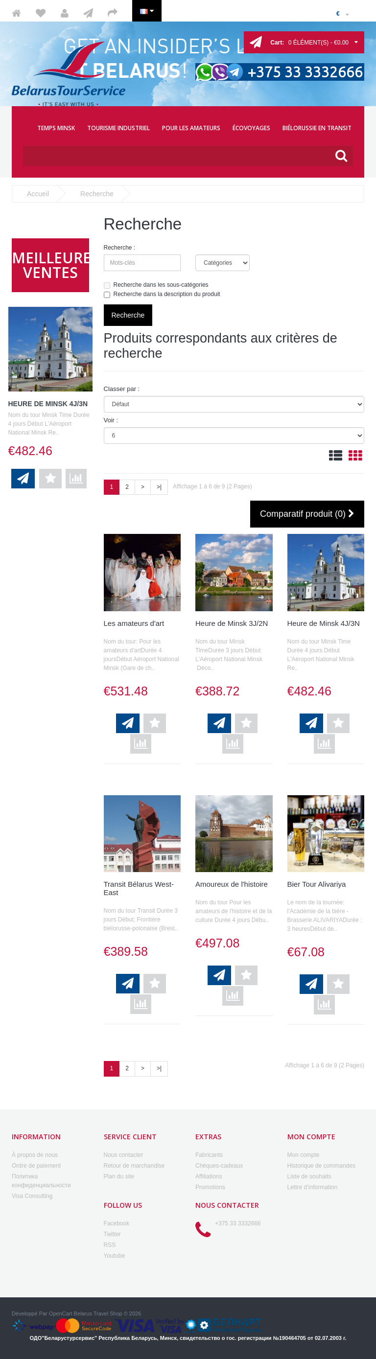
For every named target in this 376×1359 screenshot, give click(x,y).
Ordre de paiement (36, 1165)
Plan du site (119, 1176)
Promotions (210, 1187)
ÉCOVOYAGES (251, 128)
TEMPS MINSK (56, 128)
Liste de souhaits (309, 1176)
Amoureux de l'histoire (231, 884)
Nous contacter (123, 1155)
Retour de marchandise (134, 1165)
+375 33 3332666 (238, 1223)
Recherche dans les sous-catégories (156, 285)
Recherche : (120, 247)
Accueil (38, 194)
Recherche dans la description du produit (162, 294)
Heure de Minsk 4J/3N (48, 404)
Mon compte (303, 1155)
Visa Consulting (32, 1196)
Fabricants (209, 1155)
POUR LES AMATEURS (191, 128)
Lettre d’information (312, 1187)
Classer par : (122, 388)
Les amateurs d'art (134, 623)
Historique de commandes (321, 1165)
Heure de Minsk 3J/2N (231, 623)
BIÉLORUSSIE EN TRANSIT (317, 128)
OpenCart (60, 1313)
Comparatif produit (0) (307, 514)
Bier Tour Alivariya (316, 884)
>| (159, 487)
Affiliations (208, 1176)
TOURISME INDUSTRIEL (118, 128)
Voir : (111, 420)
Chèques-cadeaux (219, 1165)
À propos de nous (35, 1155)
